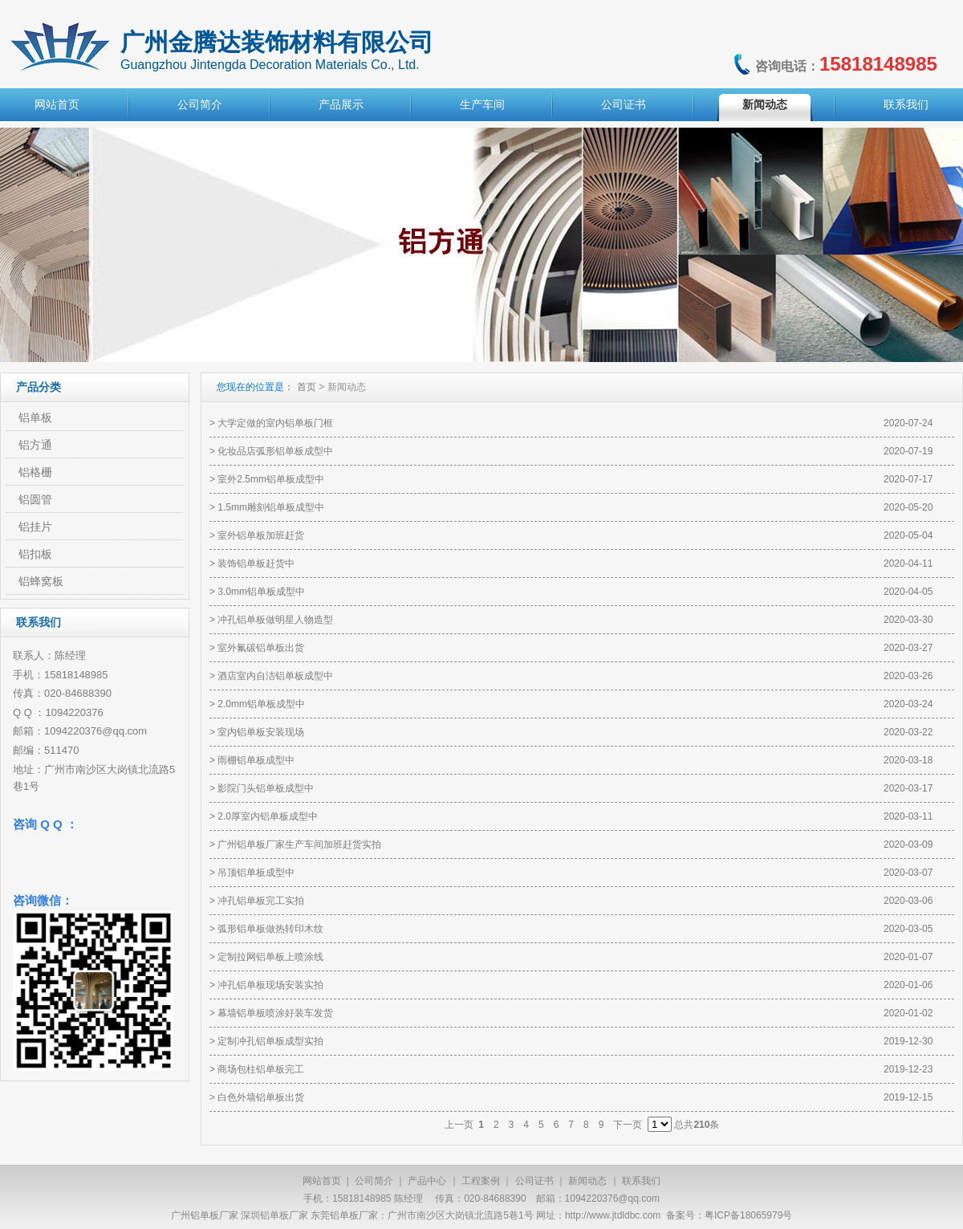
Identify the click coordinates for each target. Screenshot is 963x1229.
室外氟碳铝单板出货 (260, 647)
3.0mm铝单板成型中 (261, 591)
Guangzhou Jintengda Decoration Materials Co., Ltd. (270, 64)
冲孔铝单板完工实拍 (260, 900)
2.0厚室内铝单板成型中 (267, 816)
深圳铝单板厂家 (274, 1215)
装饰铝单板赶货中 (256, 563)
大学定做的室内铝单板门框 (275, 423)
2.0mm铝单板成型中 (261, 704)
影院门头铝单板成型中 (265, 788)
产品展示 (341, 104)
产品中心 (427, 1180)
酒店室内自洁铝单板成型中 (275, 676)
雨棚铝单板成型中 (256, 760)
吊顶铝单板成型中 (256, 872)
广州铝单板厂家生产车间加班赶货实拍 (299, 844)
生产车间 (482, 104)
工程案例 (480, 1180)
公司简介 (199, 104)
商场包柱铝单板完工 (260, 1069)
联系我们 (906, 104)
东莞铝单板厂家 (344, 1215)
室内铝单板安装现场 (260, 732)
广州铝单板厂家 (204, 1215)
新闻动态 (764, 104)
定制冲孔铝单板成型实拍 (270, 1041)
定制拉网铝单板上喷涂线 (270, 956)
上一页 (459, 1124)
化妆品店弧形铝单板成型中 (275, 451)
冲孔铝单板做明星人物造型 (275, 619)
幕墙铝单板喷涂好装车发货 (275, 1013)
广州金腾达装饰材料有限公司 (276, 42)
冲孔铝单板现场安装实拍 (270, 985)
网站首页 (57, 104)
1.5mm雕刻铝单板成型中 (270, 507)
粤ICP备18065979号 (748, 1215)
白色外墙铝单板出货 (260, 1097)
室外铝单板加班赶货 (260, 535)
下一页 (627, 1124)
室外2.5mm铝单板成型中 (270, 479)
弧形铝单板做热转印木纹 (270, 928)
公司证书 (623, 104)
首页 (306, 387)
